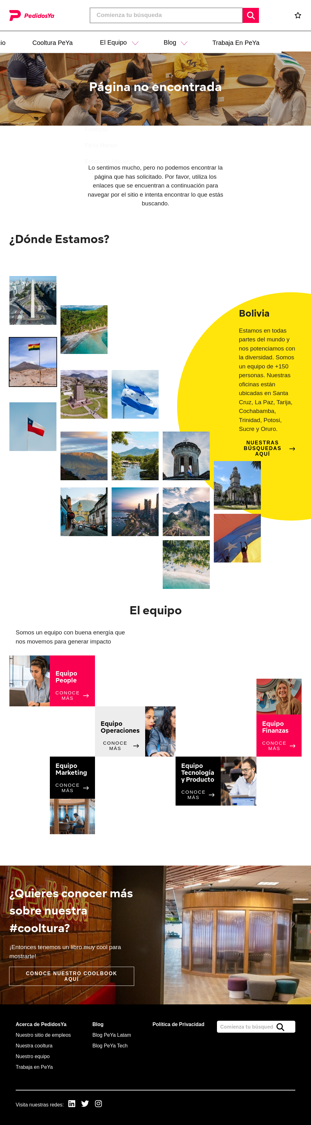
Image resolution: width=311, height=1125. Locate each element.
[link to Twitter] (85, 1104)
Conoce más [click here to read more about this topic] (67, 695)
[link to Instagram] (99, 1104)
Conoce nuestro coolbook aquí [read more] (72, 976)
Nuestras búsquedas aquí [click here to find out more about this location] (263, 448)
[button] (165, 41)
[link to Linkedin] (72, 1104)
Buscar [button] (251, 15)
